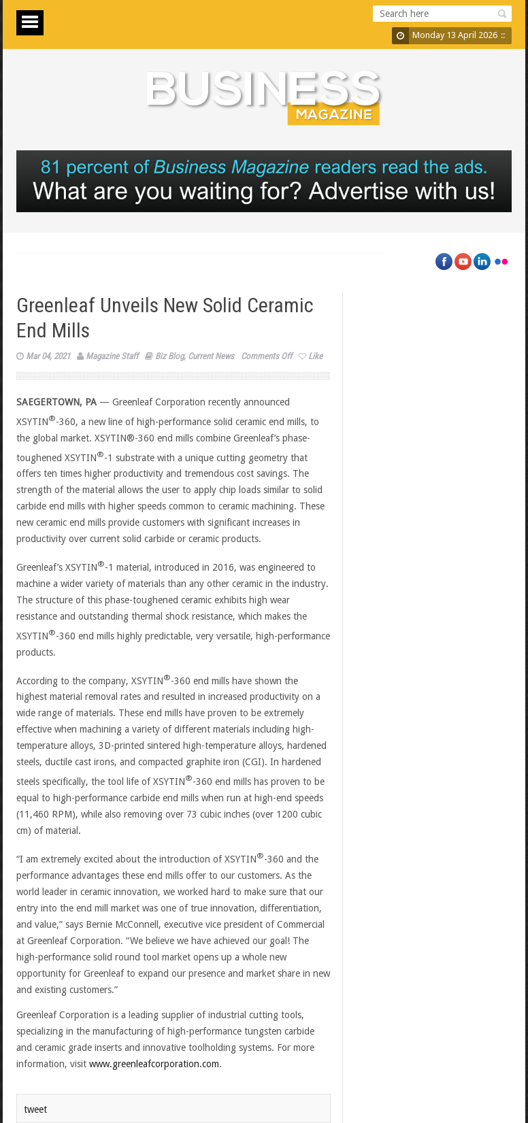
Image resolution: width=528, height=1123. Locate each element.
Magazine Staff (112, 356)
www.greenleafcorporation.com (154, 1063)
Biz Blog (169, 356)
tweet (35, 1109)
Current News (211, 356)
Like (311, 356)
